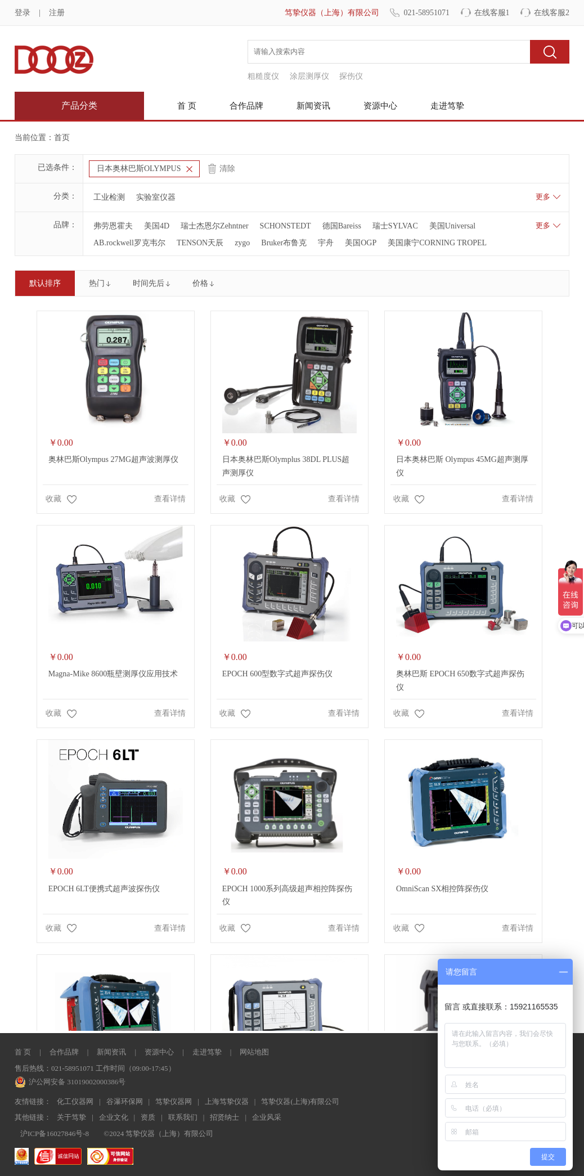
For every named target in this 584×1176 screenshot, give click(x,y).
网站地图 (254, 1052)
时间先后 (148, 283)
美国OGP (360, 243)
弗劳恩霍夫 (113, 226)
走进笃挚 (447, 105)
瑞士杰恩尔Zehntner (215, 226)
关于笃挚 (71, 1117)
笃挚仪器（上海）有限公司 (332, 12)
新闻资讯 (313, 105)
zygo (242, 243)
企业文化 (113, 1117)
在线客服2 (551, 12)
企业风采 (266, 1117)
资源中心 (380, 105)
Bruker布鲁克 (284, 243)
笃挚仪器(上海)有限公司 (300, 1101)
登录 (22, 12)
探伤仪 (351, 76)
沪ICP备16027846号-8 (54, 1133)
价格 (200, 283)
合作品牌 (246, 105)
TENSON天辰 (200, 243)
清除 (227, 168)
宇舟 (326, 243)
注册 (57, 12)
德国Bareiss (341, 226)
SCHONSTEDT (285, 226)
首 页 (186, 105)
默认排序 (45, 283)
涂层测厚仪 (309, 76)
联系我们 (182, 1117)
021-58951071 (426, 12)
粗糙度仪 (263, 76)
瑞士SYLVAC (395, 226)
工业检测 (109, 197)
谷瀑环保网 (124, 1101)
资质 (148, 1117)
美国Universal (452, 226)
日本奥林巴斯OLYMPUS (139, 168)
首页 (62, 137)
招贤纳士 (224, 1117)
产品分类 (79, 105)
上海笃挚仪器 (227, 1101)
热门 (97, 283)
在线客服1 (492, 12)
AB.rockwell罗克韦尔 (129, 243)
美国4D (156, 226)
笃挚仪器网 (173, 1101)
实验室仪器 (156, 197)
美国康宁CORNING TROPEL (437, 243)
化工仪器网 (75, 1101)
